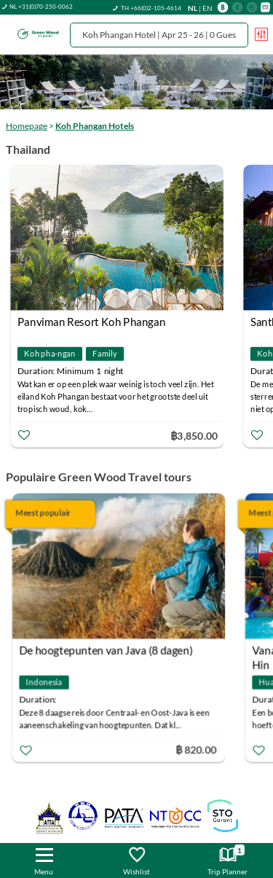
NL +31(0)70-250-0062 (41, 6)
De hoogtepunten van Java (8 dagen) (107, 649)
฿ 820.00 (197, 748)
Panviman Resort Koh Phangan (95, 321)
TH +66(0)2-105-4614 (151, 8)
